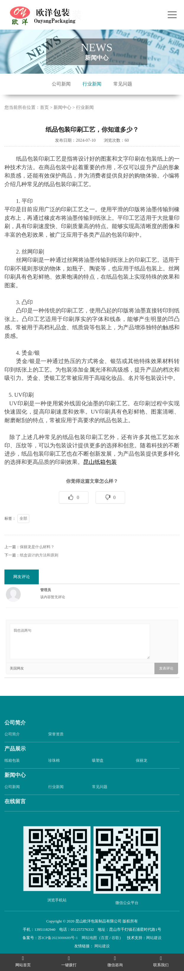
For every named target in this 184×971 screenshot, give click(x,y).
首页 (44, 107)
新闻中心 (62, 107)
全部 (23, 527)
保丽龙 (141, 769)
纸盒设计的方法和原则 (39, 564)
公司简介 (15, 731)
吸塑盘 (98, 769)
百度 (105, 937)
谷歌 (115, 937)
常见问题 (122, 83)
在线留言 (15, 810)
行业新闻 (92, 83)
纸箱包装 (12, 769)
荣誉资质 (56, 743)
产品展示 (15, 758)
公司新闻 (61, 83)
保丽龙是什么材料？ (37, 555)
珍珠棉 (54, 769)
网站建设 (154, 937)
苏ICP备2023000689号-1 (58, 937)
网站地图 (89, 937)
